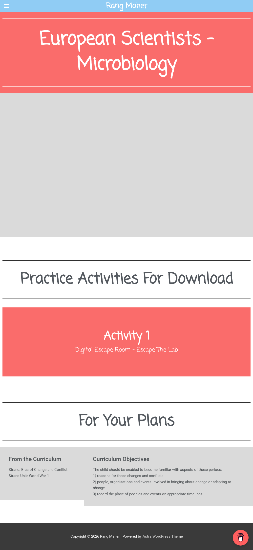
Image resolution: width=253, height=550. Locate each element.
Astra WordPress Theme (163, 536)
